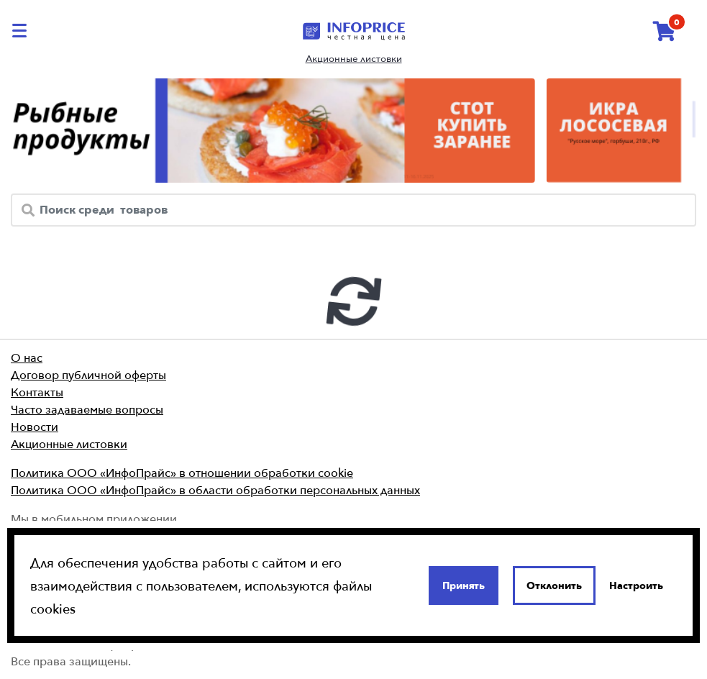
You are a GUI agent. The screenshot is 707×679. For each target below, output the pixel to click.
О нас (26, 357)
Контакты (37, 392)
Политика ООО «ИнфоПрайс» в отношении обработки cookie (182, 472)
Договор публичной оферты (88, 374)
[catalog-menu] (21, 30)
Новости (34, 426)
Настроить (636, 585)
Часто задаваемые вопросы (87, 409)
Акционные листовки (354, 58)
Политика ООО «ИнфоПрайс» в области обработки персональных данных (215, 489)
